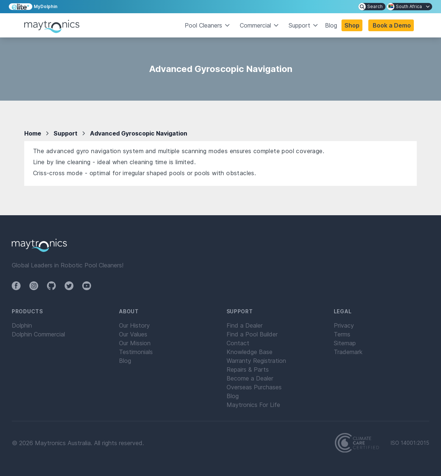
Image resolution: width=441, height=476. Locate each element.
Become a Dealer (250, 378)
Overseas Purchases (254, 387)
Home (32, 133)
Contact (238, 343)
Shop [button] (351, 25)
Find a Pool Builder (252, 334)
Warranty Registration (256, 360)
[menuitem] (372, 6)
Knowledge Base (249, 352)
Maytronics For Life (253, 404)
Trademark (348, 352)
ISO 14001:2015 (410, 443)
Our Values (133, 334)
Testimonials (136, 352)
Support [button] (304, 25)
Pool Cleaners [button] (208, 25)
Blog (331, 25)
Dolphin (22, 325)
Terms (342, 334)
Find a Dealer (245, 325)
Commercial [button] (260, 25)
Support (65, 133)
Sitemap (345, 343)
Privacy (344, 325)
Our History (134, 325)
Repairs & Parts (248, 369)
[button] (391, 25)
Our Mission (135, 343)
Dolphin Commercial (38, 334)
